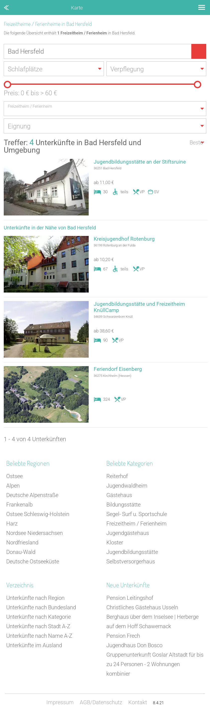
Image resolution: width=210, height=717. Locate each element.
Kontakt (137, 703)
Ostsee (14, 477)
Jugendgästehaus (127, 534)
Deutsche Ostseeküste (32, 562)
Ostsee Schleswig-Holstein (37, 515)
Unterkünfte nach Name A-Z (39, 636)
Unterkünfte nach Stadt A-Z (38, 627)
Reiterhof (117, 477)
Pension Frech (123, 636)
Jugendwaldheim (126, 486)
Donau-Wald (20, 553)
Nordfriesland (22, 543)
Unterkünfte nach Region (35, 599)
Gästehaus (119, 496)
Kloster (114, 543)
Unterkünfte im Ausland (34, 646)
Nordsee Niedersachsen (34, 534)
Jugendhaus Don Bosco (134, 646)
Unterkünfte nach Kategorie (38, 618)
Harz (12, 524)
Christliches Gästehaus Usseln (142, 608)
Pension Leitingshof (129, 599)
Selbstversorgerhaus (130, 562)
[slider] (7, 85)
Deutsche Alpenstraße (32, 496)
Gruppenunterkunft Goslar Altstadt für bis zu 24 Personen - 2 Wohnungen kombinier (155, 665)
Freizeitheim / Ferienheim (136, 524)
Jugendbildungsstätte (132, 553)
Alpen (13, 486)
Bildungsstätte (123, 505)
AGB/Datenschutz (101, 703)
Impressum (60, 703)
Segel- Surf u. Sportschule (136, 515)
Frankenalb (19, 505)
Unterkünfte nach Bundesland (41, 608)
